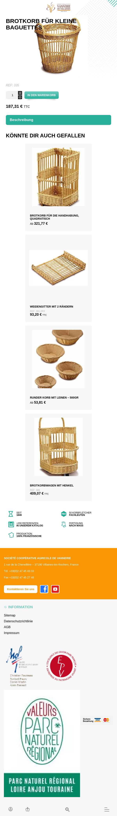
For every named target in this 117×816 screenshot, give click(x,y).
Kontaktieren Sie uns (20, 589)
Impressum (11, 633)
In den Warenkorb (41, 95)
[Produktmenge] (14, 95)
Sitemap (9, 615)
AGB (7, 627)
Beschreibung (21, 120)
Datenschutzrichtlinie (18, 621)
